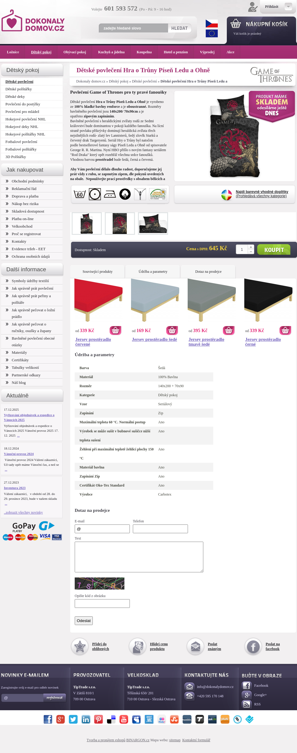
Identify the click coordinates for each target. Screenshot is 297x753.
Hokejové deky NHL (21, 126)
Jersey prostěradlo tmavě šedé (206, 342)
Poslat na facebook (273, 651)
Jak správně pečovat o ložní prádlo (30, 313)
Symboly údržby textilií (27, 280)
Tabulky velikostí (22, 367)
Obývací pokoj (78, 52)
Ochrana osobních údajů (28, 256)
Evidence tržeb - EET (25, 249)
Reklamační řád (21, 188)
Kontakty (16, 241)
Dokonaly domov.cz (90, 81)
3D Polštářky (15, 156)
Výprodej (210, 52)
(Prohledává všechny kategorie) (262, 194)
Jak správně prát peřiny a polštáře (28, 299)
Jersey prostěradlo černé (263, 342)
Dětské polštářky (18, 89)
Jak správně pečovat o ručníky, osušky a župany (28, 327)
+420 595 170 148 (204, 702)
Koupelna (147, 52)
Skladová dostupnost (25, 211)
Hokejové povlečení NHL (25, 119)
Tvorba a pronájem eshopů (106, 745)
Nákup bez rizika (22, 203)
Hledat (179, 28)
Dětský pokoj (118, 81)
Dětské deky (15, 96)
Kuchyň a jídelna (114, 52)
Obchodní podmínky (25, 181)
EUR (212, 33)
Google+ (254, 700)
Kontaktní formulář (196, 745)
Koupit (273, 249)
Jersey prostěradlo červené (93, 342)
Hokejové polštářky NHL (25, 134)
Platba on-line (19, 218)
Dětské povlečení (144, 81)
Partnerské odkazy (23, 375)
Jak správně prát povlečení (29, 288)
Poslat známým (214, 651)
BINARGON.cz (137, 745)
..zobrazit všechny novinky (23, 512)
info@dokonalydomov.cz (208, 692)
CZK (212, 23)
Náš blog (16, 382)
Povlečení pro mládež (22, 111)
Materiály (16, 352)
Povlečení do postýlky (22, 104)
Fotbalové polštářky (21, 149)
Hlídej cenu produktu (159, 651)
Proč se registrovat (23, 234)
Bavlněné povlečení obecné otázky (30, 341)
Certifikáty (17, 360)
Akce (231, 52)
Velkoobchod (19, 226)
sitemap (174, 745)
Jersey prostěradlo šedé (154, 339)
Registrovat (55, 703)
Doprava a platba (22, 196)
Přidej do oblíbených (100, 651)
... (18, 435)
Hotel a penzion (179, 52)
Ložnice (16, 52)
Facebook (255, 691)
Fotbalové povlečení (21, 141)
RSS (251, 710)
